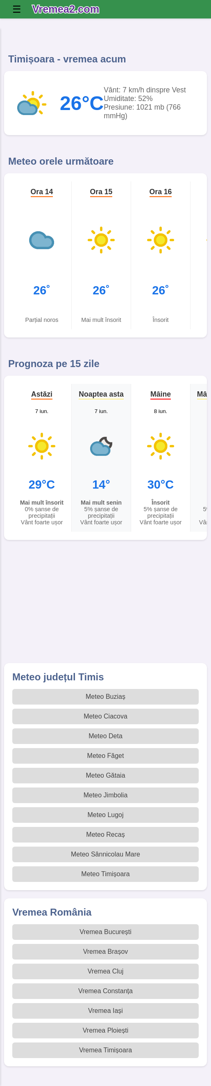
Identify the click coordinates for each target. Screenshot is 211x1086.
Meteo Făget (105, 755)
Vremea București (105, 931)
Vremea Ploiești (105, 1030)
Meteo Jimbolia (106, 795)
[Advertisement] (105, 605)
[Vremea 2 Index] (67, 9)
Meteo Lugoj (105, 814)
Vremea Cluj (105, 971)
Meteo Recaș (105, 834)
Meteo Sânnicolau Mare (105, 854)
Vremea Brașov (105, 951)
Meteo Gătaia (105, 775)
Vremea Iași (105, 1010)
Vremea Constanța (105, 990)
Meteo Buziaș (105, 696)
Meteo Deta (105, 735)
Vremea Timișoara (105, 1050)
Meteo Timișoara (105, 873)
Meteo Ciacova (105, 716)
